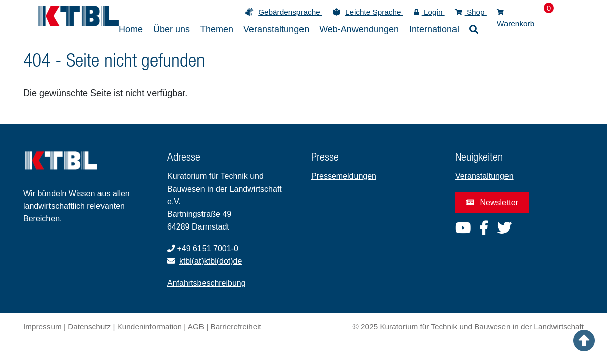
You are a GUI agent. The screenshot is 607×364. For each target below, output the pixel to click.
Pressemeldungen (343, 176)
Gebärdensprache (290, 12)
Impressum (42, 326)
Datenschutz (89, 326)
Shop (471, 12)
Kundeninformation (149, 326)
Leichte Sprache (374, 12)
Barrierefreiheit (236, 326)
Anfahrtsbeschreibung (206, 283)
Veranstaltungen (484, 176)
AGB (196, 326)
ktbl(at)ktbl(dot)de (210, 261)
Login (429, 12)
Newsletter (492, 202)
